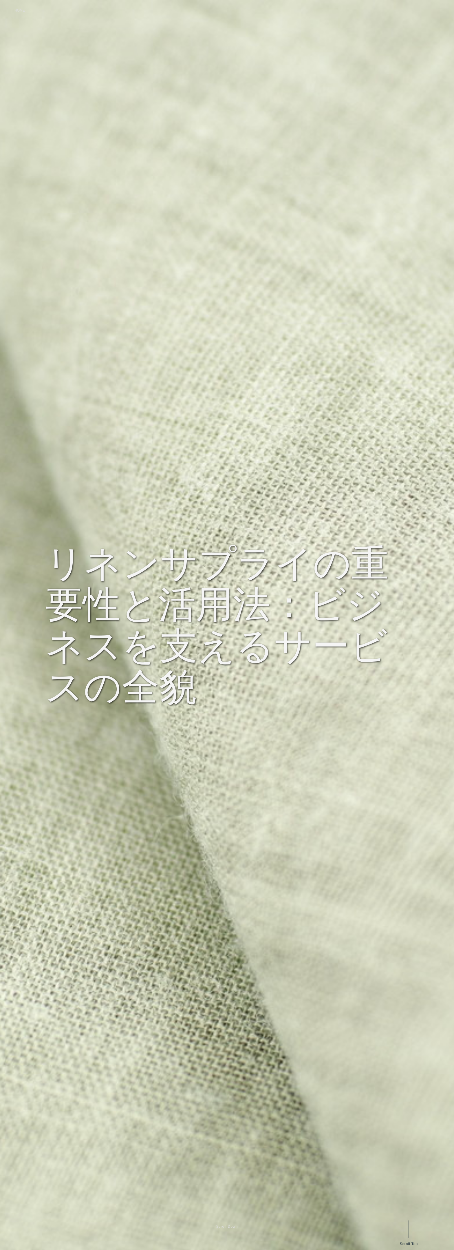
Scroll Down (227, 1227)
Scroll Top (409, 1244)
